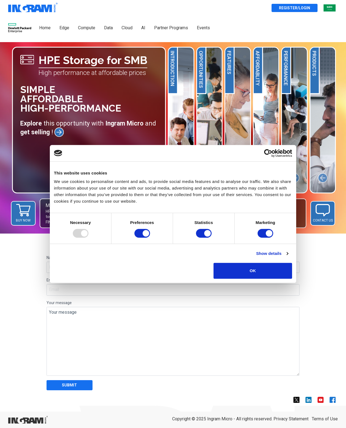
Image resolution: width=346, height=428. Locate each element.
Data (108, 27)
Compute (86, 27)
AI (143, 27)
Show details (269, 253)
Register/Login (294, 8)
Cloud (127, 27)
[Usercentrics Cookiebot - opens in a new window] (268, 153)
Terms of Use (325, 418)
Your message (59, 303)
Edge (64, 27)
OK (253, 270)
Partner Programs (171, 27)
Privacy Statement (290, 418)
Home (45, 27)
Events (203, 27)
